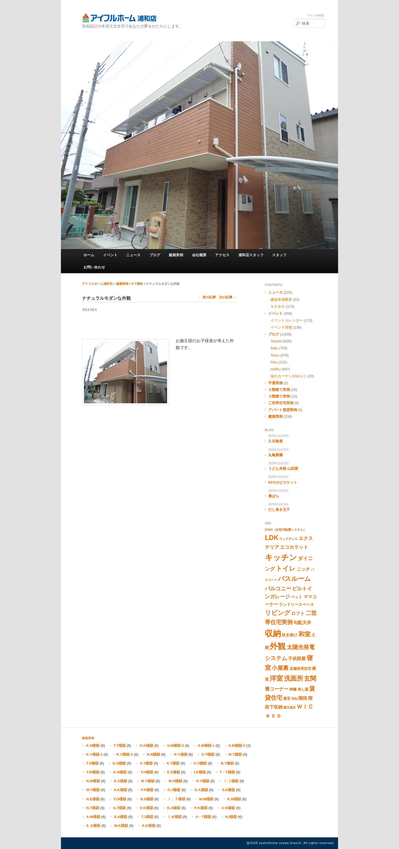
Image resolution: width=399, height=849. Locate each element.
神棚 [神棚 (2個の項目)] (292, 689)
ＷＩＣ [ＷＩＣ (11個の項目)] (305, 707)
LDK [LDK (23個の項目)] (271, 537)
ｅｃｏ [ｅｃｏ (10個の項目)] (273, 715)
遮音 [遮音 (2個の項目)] (286, 698)
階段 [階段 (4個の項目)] (302, 698)
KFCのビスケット (282, 482)
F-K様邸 (201, 808)
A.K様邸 (120, 790)
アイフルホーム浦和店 (119, 17)
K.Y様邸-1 (94, 754)
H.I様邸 (231, 817)
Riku (274, 362)
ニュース (133, 255)
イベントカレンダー (286, 320)
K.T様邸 (137, 283)
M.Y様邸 (148, 781)
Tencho (276, 341)
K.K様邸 (148, 826)
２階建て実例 (279, 390)
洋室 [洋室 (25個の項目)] (276, 678)
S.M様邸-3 (237, 745)
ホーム (88, 255)
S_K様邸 (93, 826)
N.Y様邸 (227, 763)
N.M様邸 (93, 781)
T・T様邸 (227, 772)
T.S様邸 (92, 763)
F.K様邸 (147, 790)
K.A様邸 (173, 808)
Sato (274, 348)
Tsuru (274, 355)
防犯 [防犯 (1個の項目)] (294, 698)
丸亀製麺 (275, 455)
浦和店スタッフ (251, 255)
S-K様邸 (146, 808)
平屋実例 (275, 383)
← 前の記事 (207, 297)
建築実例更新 (281, 299)
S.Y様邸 (146, 763)
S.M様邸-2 (175, 745)
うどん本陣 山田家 (283, 468)
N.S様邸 (147, 799)
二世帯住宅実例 (280, 403)
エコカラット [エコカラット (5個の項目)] (294, 547)
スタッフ (279, 255)
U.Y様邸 (200, 763)
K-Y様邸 (180, 754)
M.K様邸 (121, 826)
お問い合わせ (94, 267)
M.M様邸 (206, 799)
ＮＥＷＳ (277, 306)
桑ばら (273, 496)
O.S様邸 (119, 763)
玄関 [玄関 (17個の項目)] (310, 678)
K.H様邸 (120, 772)
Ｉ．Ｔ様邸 (176, 799)
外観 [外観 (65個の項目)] (278, 646)
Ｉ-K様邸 (174, 817)
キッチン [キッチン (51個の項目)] (281, 557)
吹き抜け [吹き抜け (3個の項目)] (289, 635)
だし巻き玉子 (279, 509)
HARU (275, 369)
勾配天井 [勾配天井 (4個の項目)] (302, 622)
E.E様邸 (173, 772)
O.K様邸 (146, 745)
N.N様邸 (153, 754)
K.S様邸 (120, 781)
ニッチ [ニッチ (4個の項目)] (303, 569)
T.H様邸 (146, 772)
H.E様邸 (92, 799)
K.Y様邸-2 (124, 754)
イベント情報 (281, 327)
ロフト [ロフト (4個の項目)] (298, 613)
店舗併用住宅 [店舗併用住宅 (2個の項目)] (300, 668)
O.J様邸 (173, 790)
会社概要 (199, 255)
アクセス (222, 255)
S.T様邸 (119, 808)
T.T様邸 (120, 745)
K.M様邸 (234, 799)
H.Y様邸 (202, 781)
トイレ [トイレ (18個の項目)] (286, 568)
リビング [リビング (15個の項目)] (277, 612)
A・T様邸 (203, 817)
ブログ (154, 255)
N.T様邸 (92, 808)
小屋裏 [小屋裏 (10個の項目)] (280, 668)
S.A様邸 (120, 817)
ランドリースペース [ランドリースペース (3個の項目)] (296, 604)
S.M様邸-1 (206, 745)
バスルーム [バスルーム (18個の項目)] (294, 578)
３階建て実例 (279, 396)
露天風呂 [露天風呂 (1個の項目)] (289, 707)
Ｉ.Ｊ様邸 (231, 781)
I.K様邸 (200, 772)
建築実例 (176, 255)
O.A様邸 (201, 790)
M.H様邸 (175, 781)
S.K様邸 (228, 790)
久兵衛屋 (275, 441)
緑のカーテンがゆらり (288, 376)
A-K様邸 (228, 808)
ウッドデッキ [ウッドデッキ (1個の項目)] (288, 538)
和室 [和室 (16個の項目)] (304, 634)
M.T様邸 (235, 754)
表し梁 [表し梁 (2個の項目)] (303, 689)
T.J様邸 (147, 817)
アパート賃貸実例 (282, 410)
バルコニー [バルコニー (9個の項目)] (278, 588)
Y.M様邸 (92, 772)
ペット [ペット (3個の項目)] (296, 597)
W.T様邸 (93, 790)
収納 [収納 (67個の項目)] (273, 633)
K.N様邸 (92, 745)
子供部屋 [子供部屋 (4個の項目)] (297, 658)
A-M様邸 (93, 817)
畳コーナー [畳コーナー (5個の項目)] (276, 689)
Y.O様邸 (119, 799)
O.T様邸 (208, 754)
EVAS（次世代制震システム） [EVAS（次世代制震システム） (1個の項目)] (285, 529)
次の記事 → (228, 297)
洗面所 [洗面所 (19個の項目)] (293, 678)
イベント (110, 255)
